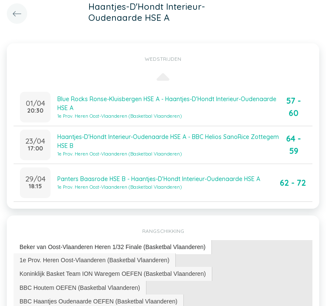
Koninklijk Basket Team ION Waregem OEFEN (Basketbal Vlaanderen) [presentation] (113, 273)
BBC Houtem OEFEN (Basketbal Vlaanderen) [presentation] (80, 287)
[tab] (113, 247)
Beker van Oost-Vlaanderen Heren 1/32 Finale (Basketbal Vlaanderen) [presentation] (112, 247)
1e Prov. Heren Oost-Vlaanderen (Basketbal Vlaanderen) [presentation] (94, 260)
